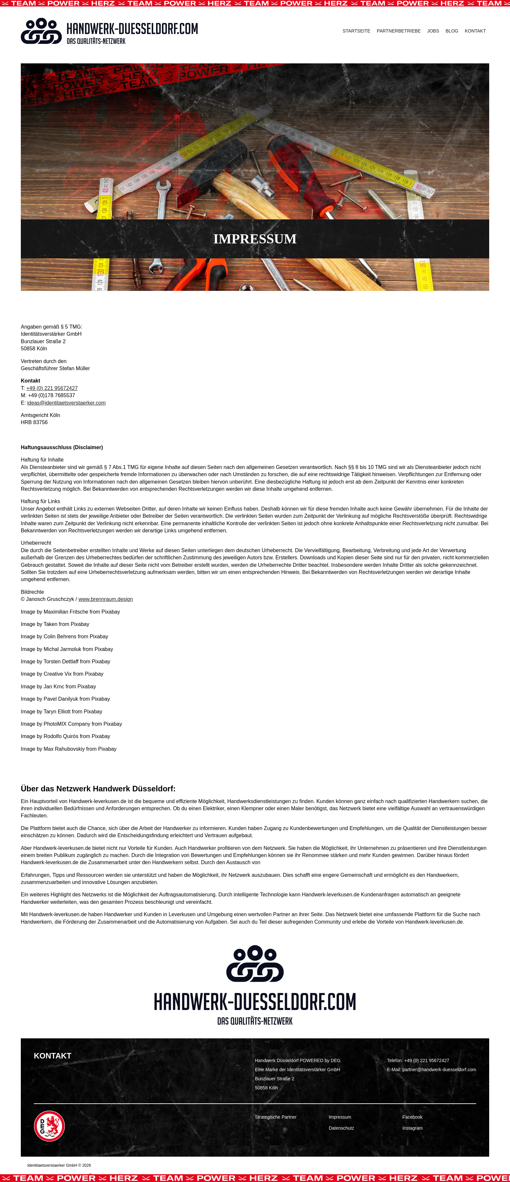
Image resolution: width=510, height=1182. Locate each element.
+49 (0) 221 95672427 (52, 388)
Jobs (433, 30)
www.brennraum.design (105, 599)
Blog (452, 30)
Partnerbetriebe (399, 30)
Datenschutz (341, 1128)
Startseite (356, 30)
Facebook (412, 1117)
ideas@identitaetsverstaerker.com (66, 403)
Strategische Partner (276, 1117)
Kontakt (475, 30)
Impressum (340, 1117)
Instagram (412, 1128)
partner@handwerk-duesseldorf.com (439, 1069)
